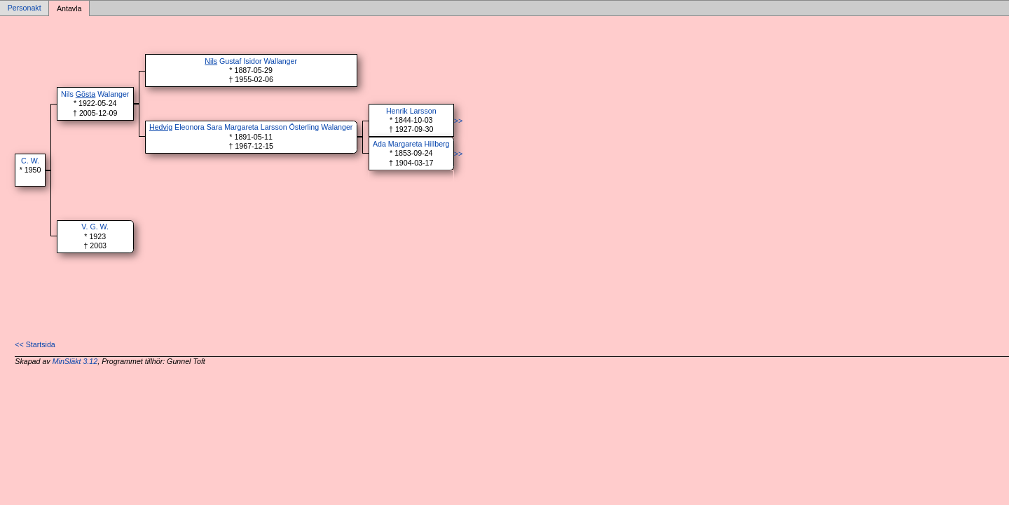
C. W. (30, 160)
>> (458, 120)
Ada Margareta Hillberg (411, 144)
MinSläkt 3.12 (75, 361)
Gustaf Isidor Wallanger (251, 61)
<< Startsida (35, 344)
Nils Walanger (95, 94)
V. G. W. (95, 226)
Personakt (24, 8)
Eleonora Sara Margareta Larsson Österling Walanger (250, 127)
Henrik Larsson (411, 111)
